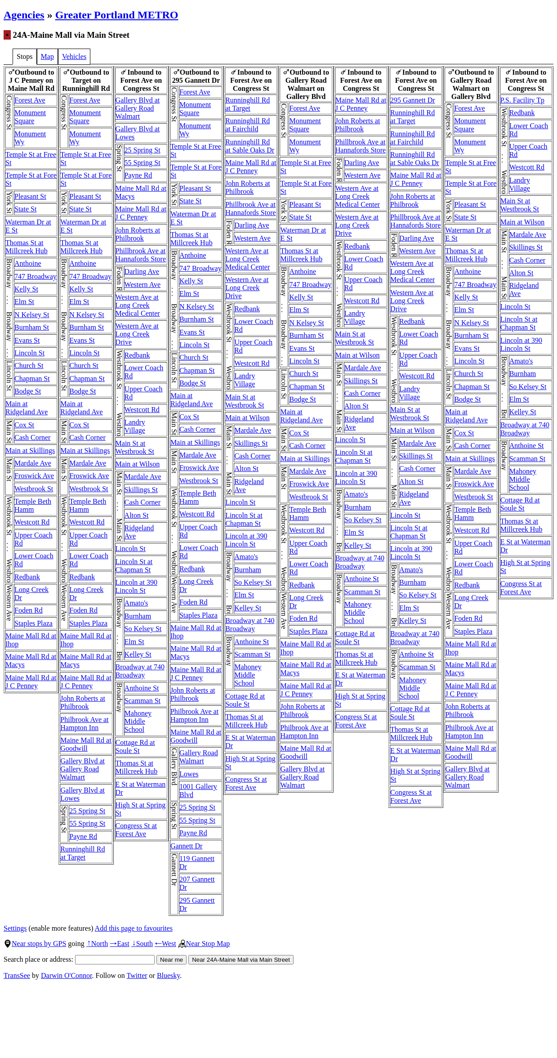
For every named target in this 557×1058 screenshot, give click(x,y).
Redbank (27, 577)
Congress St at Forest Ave (136, 830)
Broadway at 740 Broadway (140, 671)
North (97, 943)
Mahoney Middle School (138, 721)
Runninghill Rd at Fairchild (247, 125)
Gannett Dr (186, 846)
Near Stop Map (204, 943)
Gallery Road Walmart (198, 757)
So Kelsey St (143, 628)
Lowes (189, 774)
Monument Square (30, 117)
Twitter (137, 975)
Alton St (137, 515)
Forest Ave (29, 100)
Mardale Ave (32, 463)
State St (25, 209)
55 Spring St (87, 823)
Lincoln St (29, 353)
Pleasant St (30, 196)
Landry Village (135, 426)
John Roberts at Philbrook (82, 702)
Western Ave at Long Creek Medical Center (138, 305)
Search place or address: (79, 959)
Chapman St (32, 378)
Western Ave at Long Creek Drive (137, 334)
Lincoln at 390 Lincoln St (136, 586)
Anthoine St (142, 688)
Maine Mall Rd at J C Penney (30, 682)
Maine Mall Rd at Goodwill (85, 744)
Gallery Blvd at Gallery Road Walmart (82, 769)
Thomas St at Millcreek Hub (26, 247)
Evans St (27, 340)
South (142, 943)
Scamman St (142, 700)
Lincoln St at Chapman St (134, 566)
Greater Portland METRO (116, 15)
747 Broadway (35, 276)
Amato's (136, 603)
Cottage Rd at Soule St (135, 746)
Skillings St (141, 489)
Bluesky (168, 975)
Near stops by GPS (35, 943)
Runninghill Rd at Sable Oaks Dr (249, 146)
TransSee (17, 975)
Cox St (24, 425)
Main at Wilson (138, 464)
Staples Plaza (33, 623)
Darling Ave (142, 271)
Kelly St (26, 289)
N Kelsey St (31, 314)
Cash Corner (32, 437)
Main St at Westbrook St (135, 447)
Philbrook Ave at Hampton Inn (84, 723)
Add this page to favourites (134, 928)
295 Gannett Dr (412, 100)
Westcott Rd (31, 522)
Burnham (138, 616)
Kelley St (138, 654)
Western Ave (143, 284)
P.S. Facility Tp (522, 100)
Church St (28, 365)
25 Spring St (87, 811)
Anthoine (27, 263)
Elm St (24, 301)
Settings (15, 928)
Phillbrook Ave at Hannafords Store (141, 255)
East (119, 943)
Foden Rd (28, 610)
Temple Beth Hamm (32, 505)
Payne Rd (83, 836)
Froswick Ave (34, 476)
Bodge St (27, 391)
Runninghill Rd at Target (82, 853)
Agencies (24, 15)
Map (47, 56)
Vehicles (74, 56)
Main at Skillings (30, 450)
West (165, 943)
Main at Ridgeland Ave (26, 408)
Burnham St (31, 327)
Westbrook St (33, 489)
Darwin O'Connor (66, 975)
